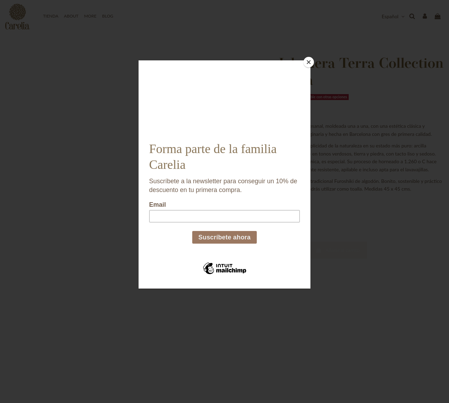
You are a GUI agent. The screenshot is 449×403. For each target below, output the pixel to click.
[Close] (308, 62)
